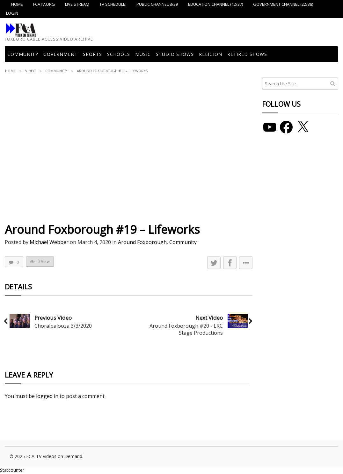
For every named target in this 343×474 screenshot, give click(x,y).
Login (12, 13)
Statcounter (12, 470)
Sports (92, 54)
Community (56, 70)
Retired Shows (247, 54)
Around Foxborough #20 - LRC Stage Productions (186, 329)
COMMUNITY (22, 54)
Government (60, 54)
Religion (210, 54)
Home (10, 70)
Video (30, 70)
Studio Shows (175, 54)
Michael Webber (49, 242)
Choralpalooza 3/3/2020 (63, 325)
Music (143, 54)
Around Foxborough (142, 242)
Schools (118, 54)
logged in (47, 396)
